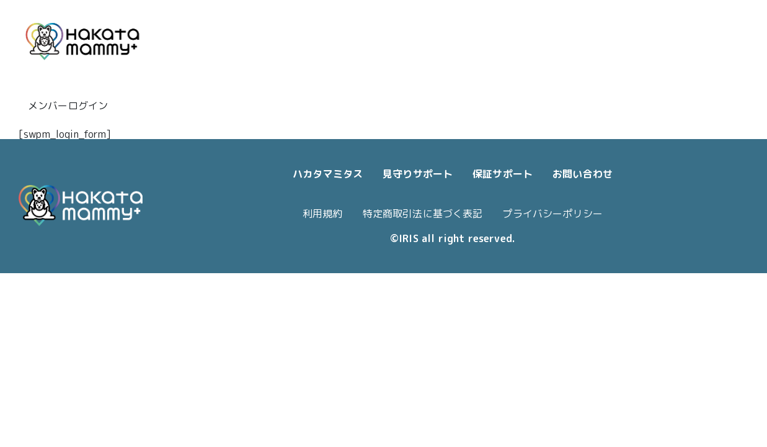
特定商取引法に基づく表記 (423, 213)
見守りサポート (418, 174)
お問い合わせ (582, 174)
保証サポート (502, 174)
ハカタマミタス (328, 174)
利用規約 (323, 213)
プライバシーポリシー (552, 213)
